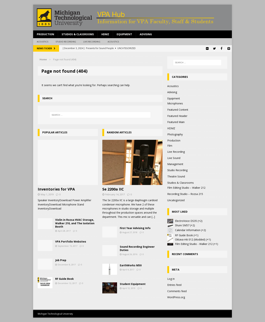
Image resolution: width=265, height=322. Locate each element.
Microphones (175, 103)
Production (45, 34)
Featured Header (177, 115)
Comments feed (177, 291)
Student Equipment (133, 283)
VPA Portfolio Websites (70, 241)
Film (169, 145)
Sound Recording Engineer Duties (137, 248)
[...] (153, 216)
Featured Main (176, 122)
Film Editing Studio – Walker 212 (186, 187)
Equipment (124, 34)
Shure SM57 (182, 225)
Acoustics (42, 41)
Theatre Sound (176, 176)
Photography (175, 134)
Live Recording (91, 41)
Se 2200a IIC (113, 188)
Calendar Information (187, 230)
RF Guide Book (64, 278)
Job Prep (60, 260)
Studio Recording (66, 41)
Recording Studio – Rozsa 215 (185, 193)
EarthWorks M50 (131, 265)
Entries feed (174, 284)
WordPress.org (176, 297)
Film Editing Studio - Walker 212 (194, 243)
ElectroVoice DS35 (186, 220)
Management (175, 164)
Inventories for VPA (56, 188)
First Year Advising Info (135, 228)
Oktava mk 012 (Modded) (190, 239)
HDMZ (105, 34)
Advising (146, 34)
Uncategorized (176, 200)
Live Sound (173, 157)
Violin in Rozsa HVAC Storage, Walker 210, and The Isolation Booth (74, 223)
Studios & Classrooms (78, 34)
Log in (171, 278)
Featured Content (177, 109)
